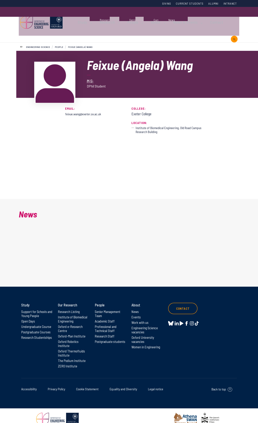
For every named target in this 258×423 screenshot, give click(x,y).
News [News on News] (135, 303)
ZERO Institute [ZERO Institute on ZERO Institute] (68, 359)
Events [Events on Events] (136, 308)
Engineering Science (38, 31)
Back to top (218, 382)
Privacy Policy (56, 382)
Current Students (184, 4)
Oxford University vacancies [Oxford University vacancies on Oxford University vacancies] (143, 331)
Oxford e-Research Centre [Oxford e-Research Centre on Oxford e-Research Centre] (71, 320)
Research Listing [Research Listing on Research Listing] (69, 303)
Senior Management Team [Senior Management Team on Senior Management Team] (108, 305)
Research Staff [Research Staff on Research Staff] (105, 328)
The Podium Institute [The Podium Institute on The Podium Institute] (72, 353)
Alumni (211, 4)
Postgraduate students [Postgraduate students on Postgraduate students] (104, 336)
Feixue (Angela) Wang (80, 31)
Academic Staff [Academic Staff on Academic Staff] (105, 313)
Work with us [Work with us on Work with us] (140, 314)
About (146, 16)
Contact (200, 16)
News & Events (172, 16)
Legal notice (155, 382)
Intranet (229, 4)
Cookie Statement (87, 382)
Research (103, 16)
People (126, 16)
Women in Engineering (146, 339)
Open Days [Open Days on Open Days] (28, 313)
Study (81, 16)
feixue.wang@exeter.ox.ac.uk (85, 98)
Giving (159, 4)
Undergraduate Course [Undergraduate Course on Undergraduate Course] (37, 318)
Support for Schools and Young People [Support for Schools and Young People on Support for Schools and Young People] (35, 305)
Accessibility (29, 382)
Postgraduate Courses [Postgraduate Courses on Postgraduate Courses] (36, 324)
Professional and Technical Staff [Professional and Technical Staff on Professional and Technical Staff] (106, 320)
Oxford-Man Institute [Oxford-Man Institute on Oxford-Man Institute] (72, 328)
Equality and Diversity (123, 382)
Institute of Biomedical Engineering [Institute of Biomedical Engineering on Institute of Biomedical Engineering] (73, 310)
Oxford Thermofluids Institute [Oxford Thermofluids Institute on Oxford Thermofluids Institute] (72, 346)
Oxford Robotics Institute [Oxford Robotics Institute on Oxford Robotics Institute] (69, 336)
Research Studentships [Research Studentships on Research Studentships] (30, 331)
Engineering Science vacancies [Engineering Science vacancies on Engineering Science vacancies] (145, 322)
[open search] (234, 16)
